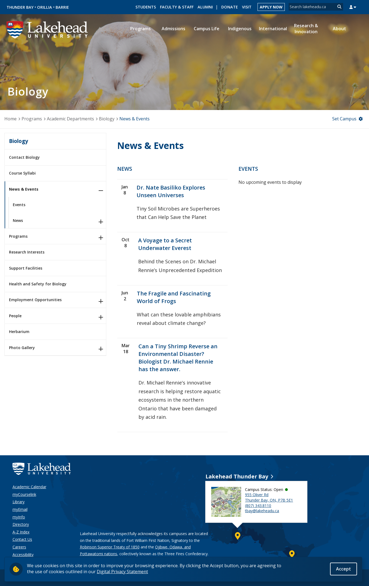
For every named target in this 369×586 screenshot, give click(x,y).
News (18, 220)
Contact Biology (24, 157)
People (15, 315)
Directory (21, 524)
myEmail (20, 509)
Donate (229, 7)
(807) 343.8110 (258, 505)
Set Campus (344, 119)
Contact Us (22, 539)
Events (19, 204)
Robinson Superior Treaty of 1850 (110, 547)
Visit (247, 7)
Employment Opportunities (35, 299)
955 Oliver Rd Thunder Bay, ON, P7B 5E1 (269, 497)
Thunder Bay (20, 7)
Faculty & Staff (176, 7)
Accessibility (23, 554)
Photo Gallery (22, 347)
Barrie (62, 7)
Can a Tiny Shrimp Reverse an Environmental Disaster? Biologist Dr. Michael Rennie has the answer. (177, 358)
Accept (343, 569)
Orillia (44, 7)
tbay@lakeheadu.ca (262, 510)
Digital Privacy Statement (122, 572)
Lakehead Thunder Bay (236, 476)
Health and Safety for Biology (37, 283)
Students (145, 7)
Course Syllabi (22, 173)
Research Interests (26, 252)
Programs (32, 119)
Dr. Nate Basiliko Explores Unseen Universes (171, 191)
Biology (106, 119)
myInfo (19, 517)
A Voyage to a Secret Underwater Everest (165, 244)
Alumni (205, 7)
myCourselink (24, 494)
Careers (19, 547)
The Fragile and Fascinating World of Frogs (174, 297)
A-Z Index (21, 532)
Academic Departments (70, 119)
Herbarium (19, 331)
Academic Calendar (29, 486)
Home (10, 119)
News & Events (23, 189)
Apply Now (271, 7)
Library (19, 501)
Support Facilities (25, 268)
